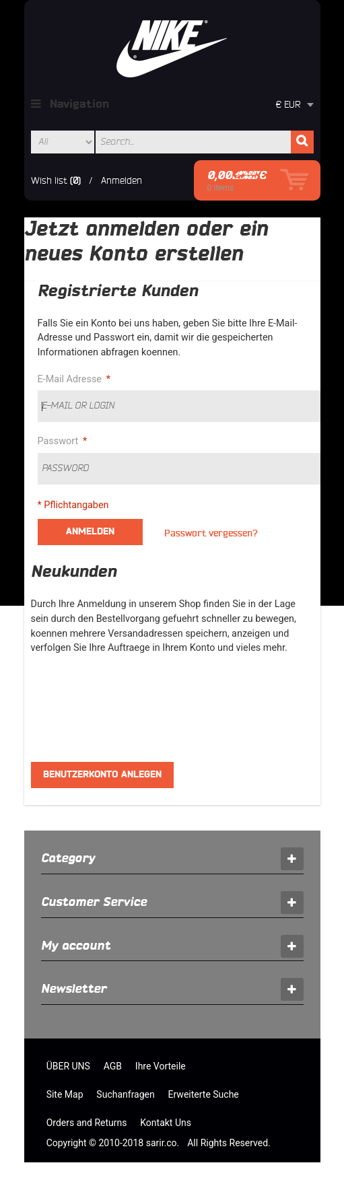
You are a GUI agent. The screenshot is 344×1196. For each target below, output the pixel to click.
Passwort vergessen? (211, 533)
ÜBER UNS (68, 1066)
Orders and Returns (86, 1122)
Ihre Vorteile (160, 1066)
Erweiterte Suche (203, 1094)
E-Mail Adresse (71, 380)
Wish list (49, 180)
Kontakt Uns (165, 1122)
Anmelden (121, 180)
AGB (113, 1066)
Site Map (64, 1094)
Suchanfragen (125, 1094)
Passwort (60, 441)
